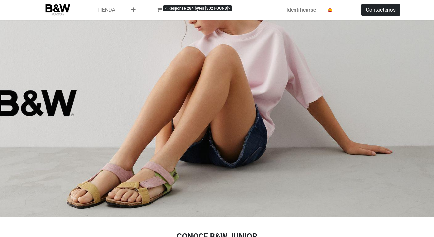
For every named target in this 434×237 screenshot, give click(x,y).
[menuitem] (106, 9)
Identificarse (318, 10)
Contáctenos (381, 10)
